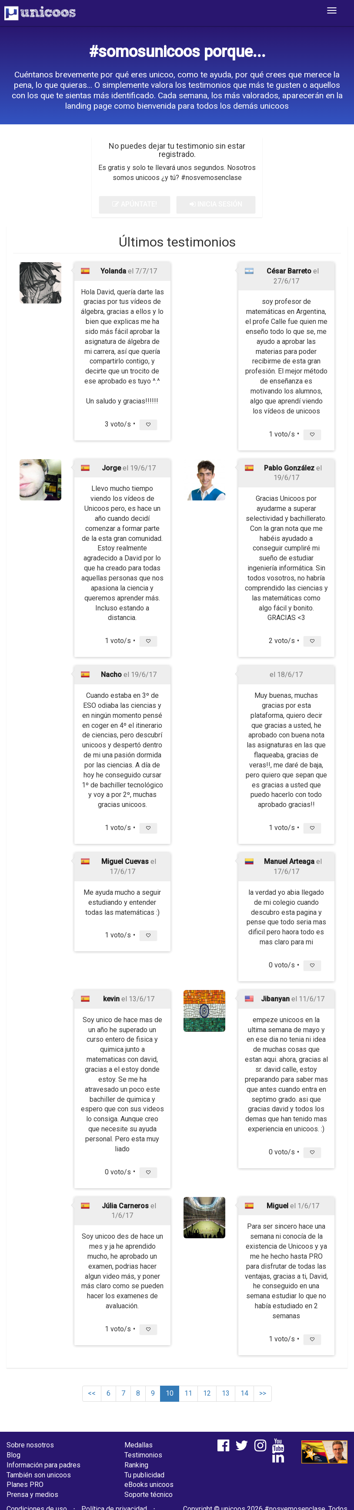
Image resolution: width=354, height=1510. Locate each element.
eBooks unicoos (149, 1484)
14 (244, 1393)
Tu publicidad (144, 1475)
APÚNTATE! (134, 204)
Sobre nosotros (30, 1445)
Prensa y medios (32, 1494)
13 (226, 1393)
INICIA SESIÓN (216, 204)
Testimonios (143, 1455)
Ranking (136, 1465)
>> (262, 1393)
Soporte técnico (148, 1494)
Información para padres (43, 1465)
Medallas (138, 1445)
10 (170, 1393)
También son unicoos (39, 1475)
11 (188, 1393)
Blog (13, 1455)
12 (207, 1393)
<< (92, 1393)
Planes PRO (25, 1484)
